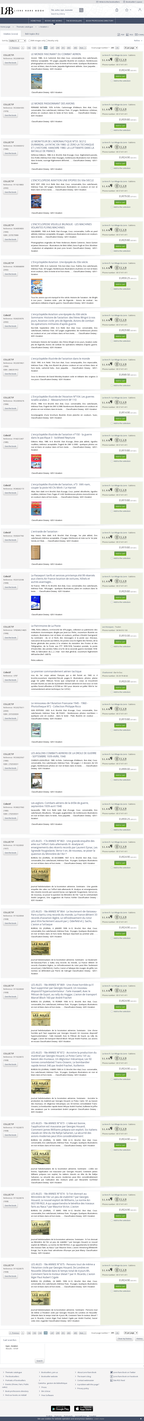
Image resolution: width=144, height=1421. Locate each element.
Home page (36, 20)
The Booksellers (74, 20)
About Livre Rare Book (86, 1372)
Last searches (9, 1340)
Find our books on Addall (14, 1395)
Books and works (53, 20)
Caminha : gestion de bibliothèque (52, 1383)
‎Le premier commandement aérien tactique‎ (56, 671)
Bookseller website (48, 1376)
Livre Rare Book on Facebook (124, 1376)
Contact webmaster (84, 1380)
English (49, 1416)
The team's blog (82, 1376)
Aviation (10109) (10, 33)
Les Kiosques (108, 627)
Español (92, 1416)
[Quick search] (65, 10)
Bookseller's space (132, 2)
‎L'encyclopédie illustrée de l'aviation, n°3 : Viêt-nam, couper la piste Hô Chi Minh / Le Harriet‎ (60, 486)
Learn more (99, 1419)
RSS (129, 34)
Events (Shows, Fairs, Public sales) (15, 1385)
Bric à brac (45, 1391)
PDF (120, 34)
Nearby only (52, 40)
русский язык (81, 1416)
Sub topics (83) (32, 33)
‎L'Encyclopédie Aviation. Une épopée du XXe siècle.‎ (59, 262)
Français (58, 1416)
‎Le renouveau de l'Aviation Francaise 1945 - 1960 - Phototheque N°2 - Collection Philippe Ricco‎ (59, 705)
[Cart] (117, 10)
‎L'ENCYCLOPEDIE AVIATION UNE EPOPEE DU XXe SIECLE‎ (62, 180)
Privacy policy (81, 1388)
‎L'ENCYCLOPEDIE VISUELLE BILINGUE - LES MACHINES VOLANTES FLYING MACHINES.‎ (61, 226)
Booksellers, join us (48, 1372)
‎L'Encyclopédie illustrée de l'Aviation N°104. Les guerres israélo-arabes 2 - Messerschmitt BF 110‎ (62, 398)
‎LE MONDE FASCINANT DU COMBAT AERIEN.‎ (56, 54)
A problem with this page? (86, 1384)
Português (68, 1416)
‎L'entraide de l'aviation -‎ (45, 531)
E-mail (139, 34)
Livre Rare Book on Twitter (123, 1372)
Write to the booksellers (108, 2)
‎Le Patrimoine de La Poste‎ (46, 625)
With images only (37, 40)
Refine (138, 40)
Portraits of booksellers (15, 1380)
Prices (44, 1387)
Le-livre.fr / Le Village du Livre (114, 55)
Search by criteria (58, 14)
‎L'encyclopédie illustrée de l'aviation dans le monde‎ (60, 358)
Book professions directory (99, 20)
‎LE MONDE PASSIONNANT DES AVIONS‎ (53, 103)
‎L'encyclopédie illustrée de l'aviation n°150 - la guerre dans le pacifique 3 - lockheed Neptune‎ (61, 436)
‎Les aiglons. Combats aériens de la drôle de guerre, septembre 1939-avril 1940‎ (60, 804)
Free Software (47, 1395)
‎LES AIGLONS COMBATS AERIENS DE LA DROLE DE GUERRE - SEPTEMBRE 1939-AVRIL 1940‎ (63, 755)
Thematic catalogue (24, 26)
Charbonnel (107, 672)
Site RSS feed (117, 1380)
